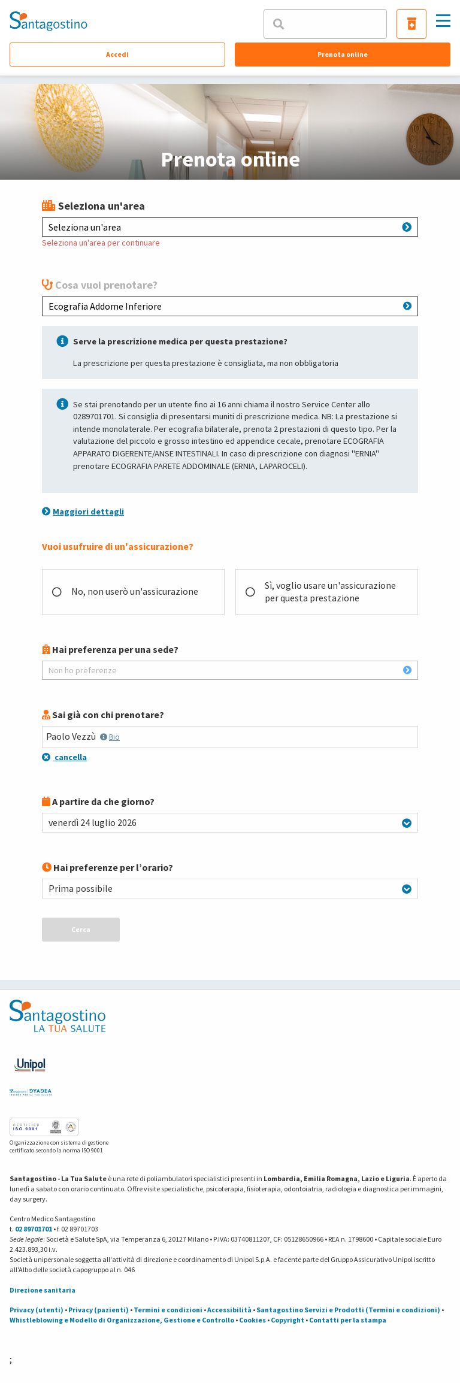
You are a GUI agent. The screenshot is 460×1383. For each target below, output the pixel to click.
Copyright (287, 1319)
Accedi (117, 54)
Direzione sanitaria (42, 1289)
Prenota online (342, 54)
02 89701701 (33, 1228)
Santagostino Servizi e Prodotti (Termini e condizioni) (348, 1309)
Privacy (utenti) (36, 1309)
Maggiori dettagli (83, 511)
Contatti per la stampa (347, 1319)
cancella (64, 757)
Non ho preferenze (230, 670)
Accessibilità (229, 1309)
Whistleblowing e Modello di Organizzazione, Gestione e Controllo (122, 1319)
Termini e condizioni (168, 1309)
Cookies (252, 1319)
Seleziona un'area (230, 227)
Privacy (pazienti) (98, 1309)
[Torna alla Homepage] (48, 21)
